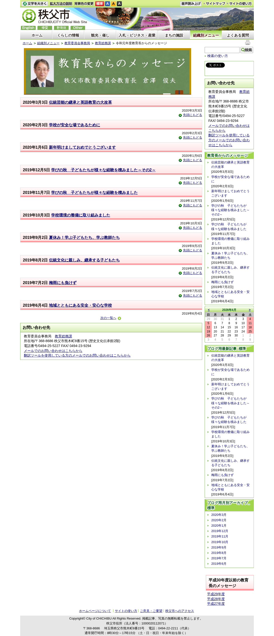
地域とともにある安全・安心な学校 (80, 305)
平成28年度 (216, 599)
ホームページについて (95, 611)
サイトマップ (214, 3)
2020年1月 (219, 525)
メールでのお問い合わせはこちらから (53, 351)
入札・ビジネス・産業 (137, 35)
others (77, 28)
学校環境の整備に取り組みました (80, 215)
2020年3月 (219, 515)
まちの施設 (174, 35)
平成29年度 (216, 594)
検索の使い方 (217, 56)
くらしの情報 (68, 35)
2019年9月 (219, 547)
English (28, 28)
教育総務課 (103, 43)
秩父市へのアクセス (179, 611)
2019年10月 (219, 542)
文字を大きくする (34, 3)
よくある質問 (238, 35)
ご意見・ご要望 (151, 611)
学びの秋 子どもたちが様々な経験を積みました (94, 192)
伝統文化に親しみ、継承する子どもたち (84, 260)
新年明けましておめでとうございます (82, 147)
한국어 (61, 28)
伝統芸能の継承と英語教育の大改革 (80, 102)
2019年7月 (219, 558)
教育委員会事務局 (77, 43)
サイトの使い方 (239, 3)
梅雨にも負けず (62, 283)
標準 (99, 3)
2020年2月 (219, 520)
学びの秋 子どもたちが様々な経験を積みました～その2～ (103, 170)
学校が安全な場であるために (74, 125)
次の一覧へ (110, 318)
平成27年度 (216, 604)
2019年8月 (219, 553)
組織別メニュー (206, 35)
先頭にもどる (190, 115)
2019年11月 (219, 536)
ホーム (37, 35)
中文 (44, 28)
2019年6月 (219, 563)
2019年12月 (219, 531)
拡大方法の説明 (61, 4)
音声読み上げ (191, 3)
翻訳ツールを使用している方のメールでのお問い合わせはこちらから (77, 355)
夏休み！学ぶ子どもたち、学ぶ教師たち (84, 237)
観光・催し (100, 35)
